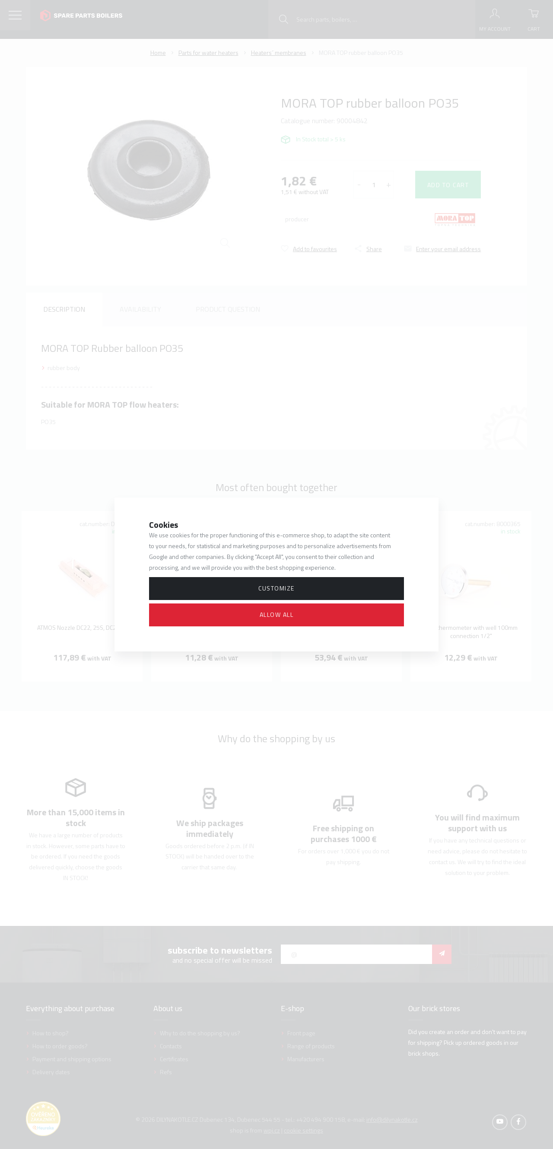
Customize (276, 588)
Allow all (277, 614)
